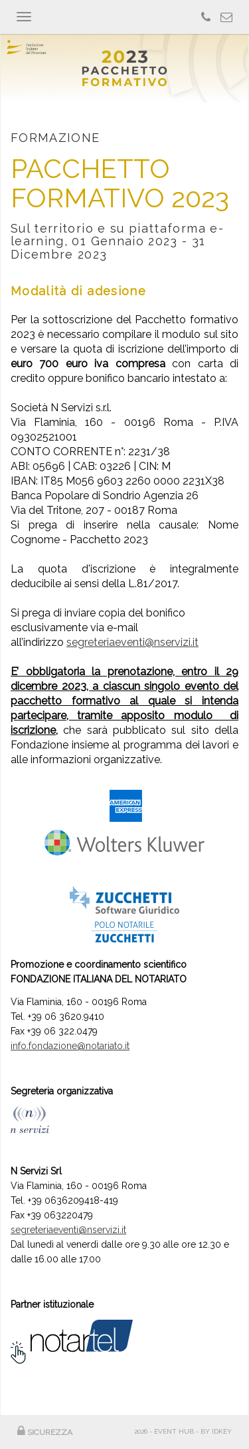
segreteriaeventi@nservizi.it (132, 642)
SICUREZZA (44, 1432)
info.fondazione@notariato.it (70, 1045)
